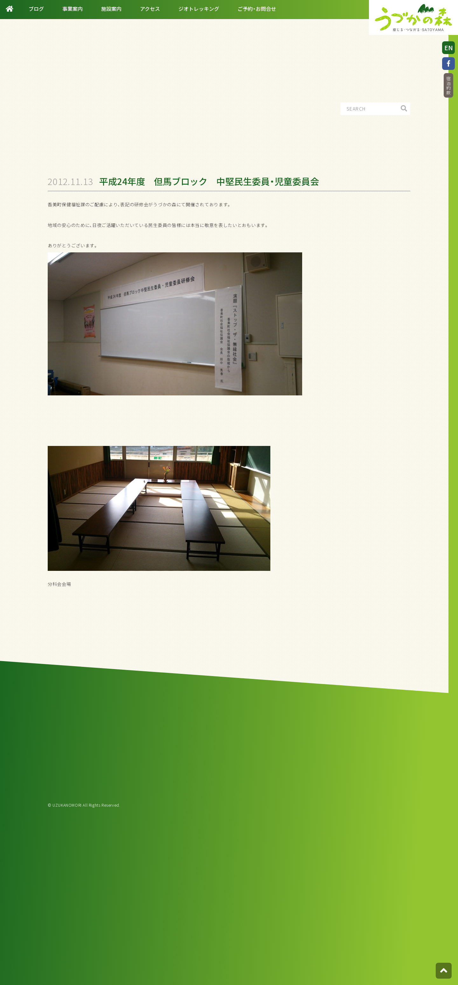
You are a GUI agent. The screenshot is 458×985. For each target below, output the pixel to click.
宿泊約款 (448, 85)
